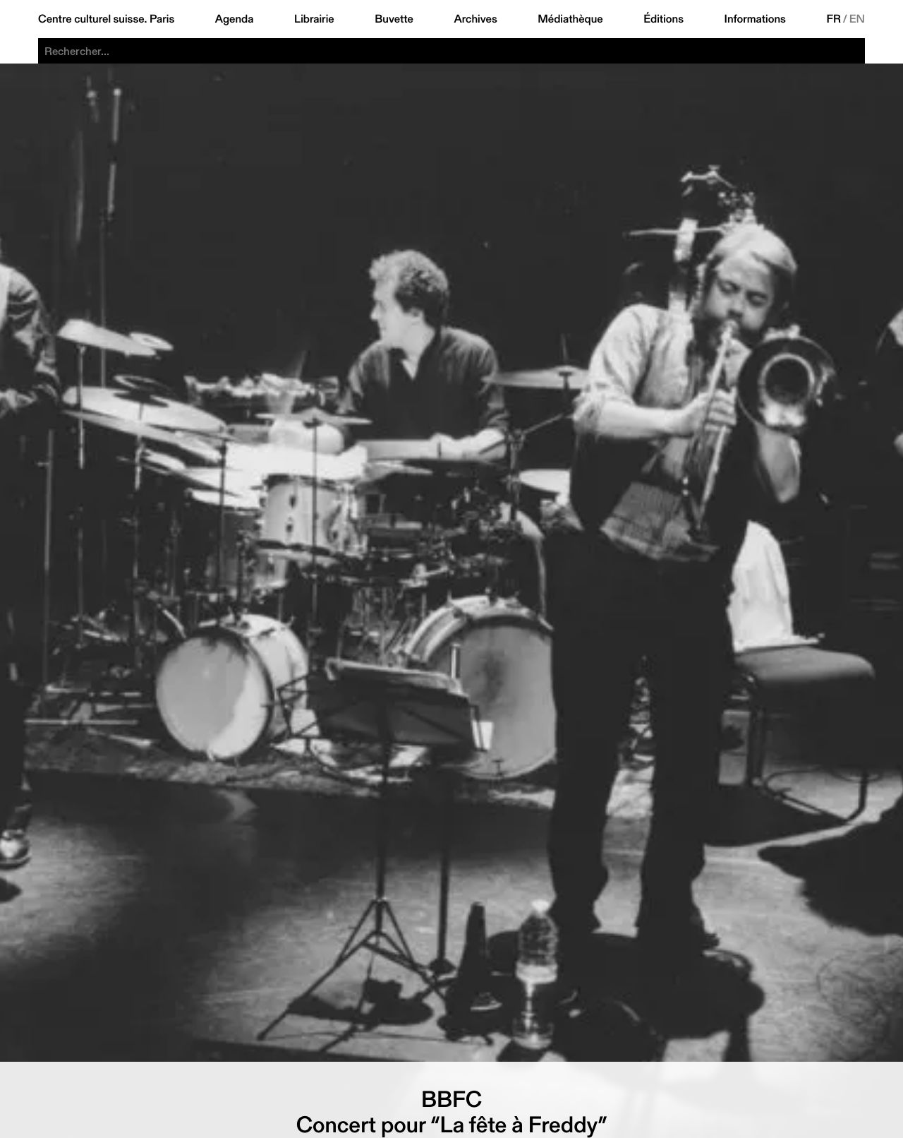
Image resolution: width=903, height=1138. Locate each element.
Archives (475, 19)
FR (833, 19)
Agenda (234, 19)
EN (857, 19)
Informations (755, 19)
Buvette (394, 19)
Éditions (663, 19)
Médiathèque (570, 19)
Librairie (314, 19)
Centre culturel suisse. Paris (106, 19)
